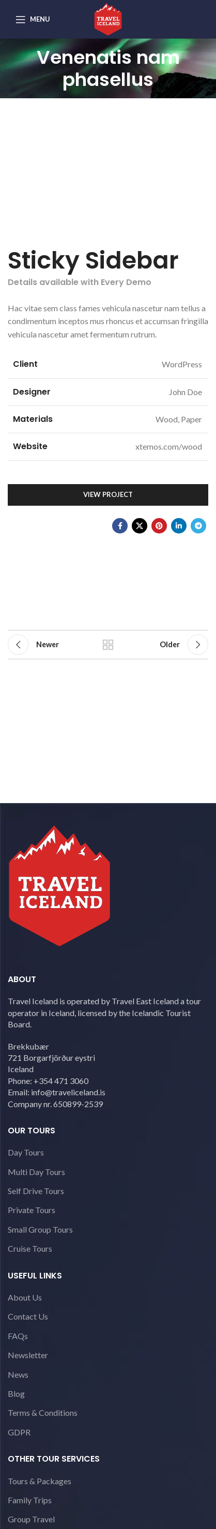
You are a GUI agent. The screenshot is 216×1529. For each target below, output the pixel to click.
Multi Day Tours (36, 1172)
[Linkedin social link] (179, 526)
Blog (16, 1393)
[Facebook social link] (120, 526)
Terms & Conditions (43, 1412)
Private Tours (31, 1210)
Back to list (108, 644)
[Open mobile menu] (32, 19)
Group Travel (31, 1519)
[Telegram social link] (198, 526)
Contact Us (28, 1316)
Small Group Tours (40, 1229)
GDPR (19, 1432)
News (18, 1374)
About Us (25, 1297)
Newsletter (28, 1355)
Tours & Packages (39, 1481)
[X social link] (139, 526)
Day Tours (26, 1152)
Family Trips (30, 1500)
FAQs (18, 1336)
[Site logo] (108, 18)
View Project (108, 494)
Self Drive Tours (36, 1191)
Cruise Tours (30, 1248)
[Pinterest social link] (159, 526)
